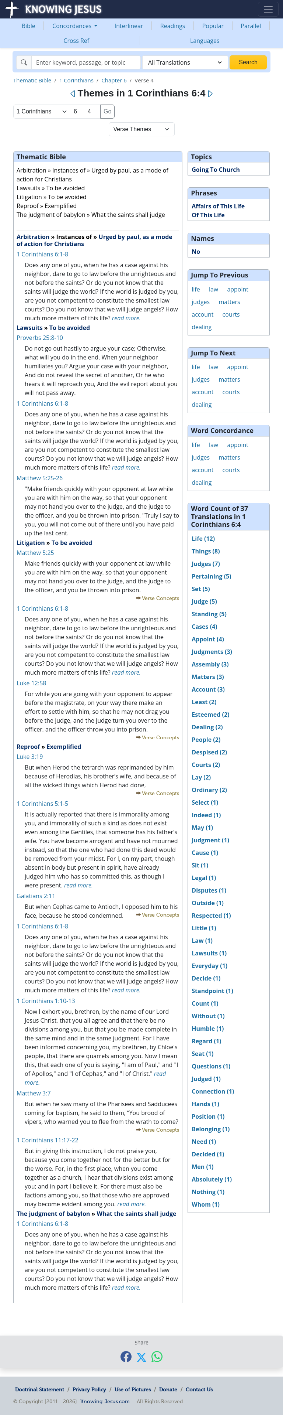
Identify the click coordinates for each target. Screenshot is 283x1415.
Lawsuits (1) (209, 953)
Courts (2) (206, 765)
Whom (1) (206, 1204)
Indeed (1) (206, 815)
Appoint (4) (208, 639)
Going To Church (216, 170)
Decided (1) (208, 1154)
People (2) (206, 740)
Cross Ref (76, 41)
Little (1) (204, 928)
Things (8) (206, 551)
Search (248, 62)
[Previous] (73, 94)
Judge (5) (204, 601)
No (196, 252)
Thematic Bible (32, 80)
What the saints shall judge (136, 1214)
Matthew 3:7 (34, 1093)
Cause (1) (205, 853)
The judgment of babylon (53, 1214)
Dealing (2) (207, 727)
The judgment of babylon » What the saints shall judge (91, 215)
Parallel (251, 26)
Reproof (28, 747)
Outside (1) (208, 903)
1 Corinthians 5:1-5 (42, 803)
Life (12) (203, 539)
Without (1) (208, 1016)
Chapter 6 (114, 80)
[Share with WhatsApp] (157, 1356)
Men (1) (202, 1167)
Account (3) (208, 689)
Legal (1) (204, 878)
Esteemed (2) (210, 714)
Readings (172, 26)
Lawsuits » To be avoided (51, 188)
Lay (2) (201, 777)
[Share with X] (141, 1357)
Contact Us (199, 1389)
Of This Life (208, 215)
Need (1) (204, 1142)
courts (231, 314)
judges (201, 302)
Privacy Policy (89, 1389)
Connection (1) (213, 1091)
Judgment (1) (210, 840)
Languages (205, 41)
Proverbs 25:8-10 (40, 338)
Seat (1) (202, 1054)
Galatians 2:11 (36, 896)
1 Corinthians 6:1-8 (42, 254)
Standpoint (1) (212, 991)
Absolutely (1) (212, 1179)
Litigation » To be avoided (52, 197)
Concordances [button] (72, 26)
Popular (213, 26)
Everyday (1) (209, 966)
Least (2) (204, 702)
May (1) (202, 828)
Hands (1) (205, 1104)
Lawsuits (30, 328)
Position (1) (208, 1116)
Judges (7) (206, 564)
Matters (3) (208, 677)
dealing (202, 327)
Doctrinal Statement (39, 1389)
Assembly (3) (210, 664)
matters (229, 302)
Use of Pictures (133, 1389)
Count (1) (205, 1003)
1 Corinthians (76, 80)
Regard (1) (206, 1041)
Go (107, 111)
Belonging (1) (211, 1129)
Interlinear (129, 26)
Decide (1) (206, 978)
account (202, 314)
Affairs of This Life (218, 206)
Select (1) (205, 802)
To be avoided (69, 328)
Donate (168, 1389)
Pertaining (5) (211, 576)
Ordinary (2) (209, 790)
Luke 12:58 (31, 683)
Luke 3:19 (30, 757)
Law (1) (202, 941)
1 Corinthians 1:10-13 (46, 1001)
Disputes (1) (209, 890)
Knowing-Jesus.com (105, 1401)
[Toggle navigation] (268, 9)
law (213, 289)
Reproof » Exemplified (47, 206)
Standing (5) (209, 614)
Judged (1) (206, 1079)
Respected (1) (211, 915)
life (196, 289)
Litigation (31, 543)
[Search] (86, 62)
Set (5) (201, 589)
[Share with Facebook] (126, 1356)
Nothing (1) (208, 1192)
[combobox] (185, 62)
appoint (237, 289)
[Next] (209, 94)
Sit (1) (200, 865)
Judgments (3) (212, 652)
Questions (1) (211, 1066)
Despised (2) (209, 752)
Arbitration (33, 237)
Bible (28, 26)
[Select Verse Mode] (142, 129)
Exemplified (64, 747)
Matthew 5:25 (35, 553)
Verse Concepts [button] (160, 598)
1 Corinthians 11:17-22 (47, 1140)
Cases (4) (204, 627)
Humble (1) (208, 1028)
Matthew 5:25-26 (40, 478)
